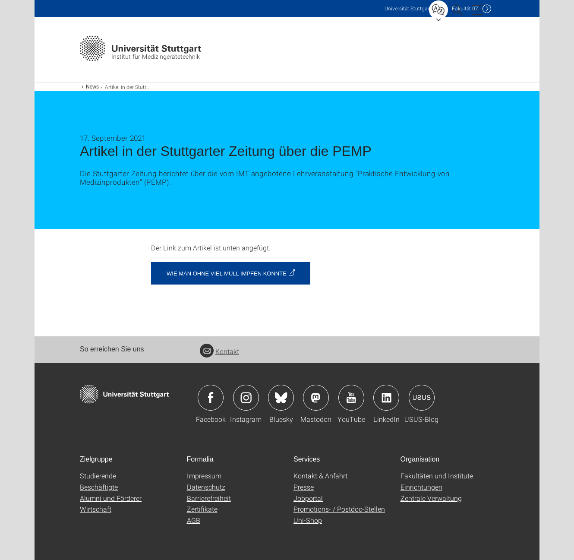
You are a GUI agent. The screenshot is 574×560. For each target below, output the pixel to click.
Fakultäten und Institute (437, 475)
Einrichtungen (421, 486)
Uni (408, 8)
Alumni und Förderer (111, 498)
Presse (303, 486)
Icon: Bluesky (281, 398)
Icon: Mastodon (316, 398)
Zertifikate (202, 508)
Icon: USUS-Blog (422, 398)
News (92, 87)
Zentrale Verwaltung (431, 498)
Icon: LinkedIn (386, 398)
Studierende (98, 475)
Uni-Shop (307, 520)
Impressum (204, 475)
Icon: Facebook (211, 398)
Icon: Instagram (246, 398)
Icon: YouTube (351, 398)
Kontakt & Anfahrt (320, 475)
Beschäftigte (99, 486)
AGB (193, 520)
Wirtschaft (95, 508)
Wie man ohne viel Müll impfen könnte (227, 273)
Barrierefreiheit (209, 498)
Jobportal (308, 498)
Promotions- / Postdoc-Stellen (339, 508)
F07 (465, 8)
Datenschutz (206, 486)
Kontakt (219, 351)
